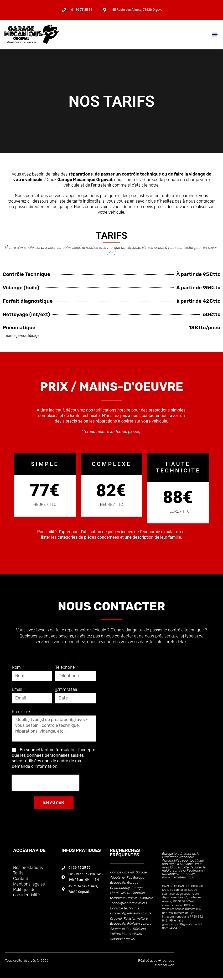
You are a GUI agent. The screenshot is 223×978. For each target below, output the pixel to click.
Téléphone (65, 667)
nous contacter (181, 247)
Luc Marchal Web (164, 963)
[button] (214, 34)
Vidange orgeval (122, 939)
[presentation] (45, 783)
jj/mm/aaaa (66, 689)
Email (17, 689)
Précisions (21, 711)
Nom (17, 667)
